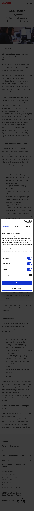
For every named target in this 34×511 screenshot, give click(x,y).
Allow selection (17, 288)
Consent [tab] (6, 226)
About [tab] (28, 226)
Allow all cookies (17, 283)
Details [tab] (17, 226)
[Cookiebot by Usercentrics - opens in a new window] (24, 221)
